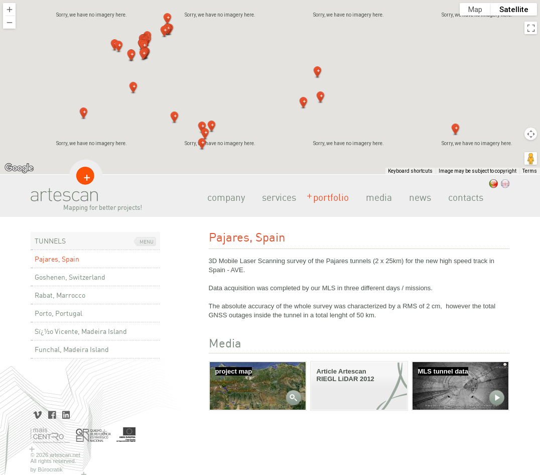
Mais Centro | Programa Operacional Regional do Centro (51, 435)
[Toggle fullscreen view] (530, 28)
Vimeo (38, 414)
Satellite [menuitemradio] (513, 9)
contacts (462, 197)
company (223, 197)
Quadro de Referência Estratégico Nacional (93, 435)
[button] (304, 102)
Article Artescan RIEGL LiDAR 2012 (345, 375)
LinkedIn (66, 414)
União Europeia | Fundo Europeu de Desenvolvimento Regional (126, 435)
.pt (493, 183)
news (417, 197)
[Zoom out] (9, 22)
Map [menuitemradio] (475, 9)
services (276, 197)
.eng (505, 183)
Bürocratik (50, 469)
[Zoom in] (9, 9)
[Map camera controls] (530, 134)
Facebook (52, 414)
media (376, 197)
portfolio (328, 197)
